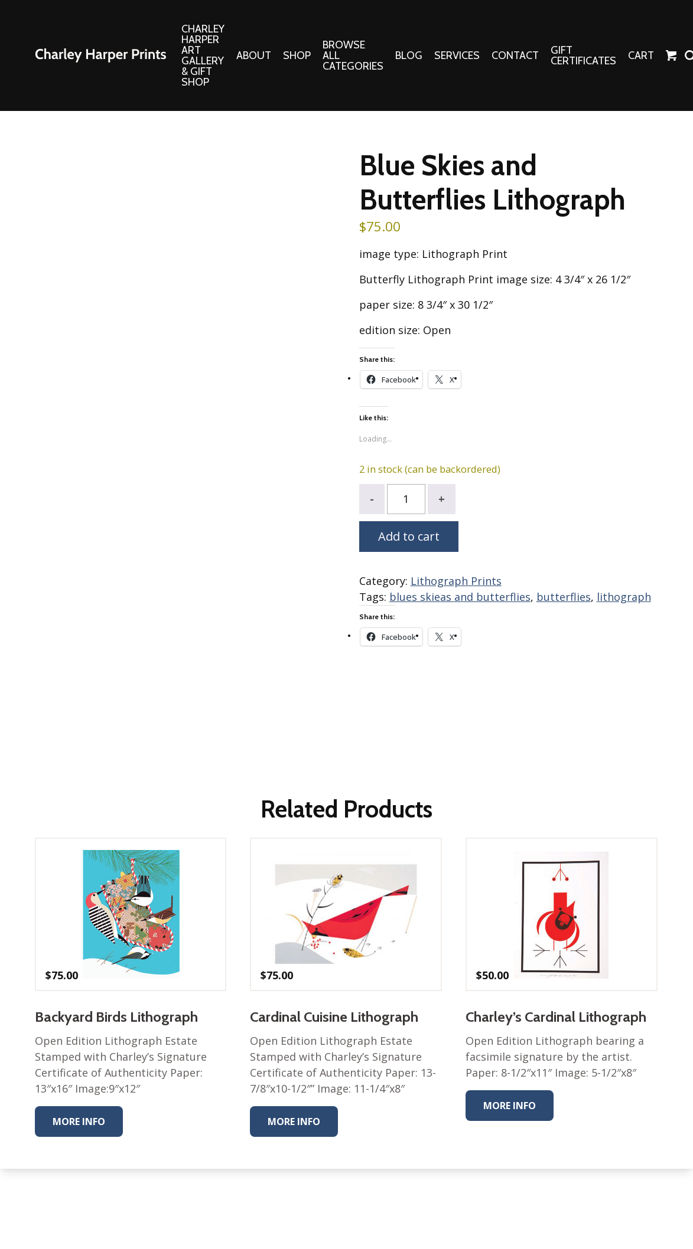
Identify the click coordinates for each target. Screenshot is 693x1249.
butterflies (563, 597)
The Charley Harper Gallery (100, 55)
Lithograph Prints (456, 581)
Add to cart (409, 536)
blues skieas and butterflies (460, 597)
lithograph (624, 597)
